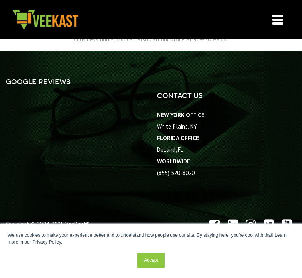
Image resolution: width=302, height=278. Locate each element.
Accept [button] (151, 260)
